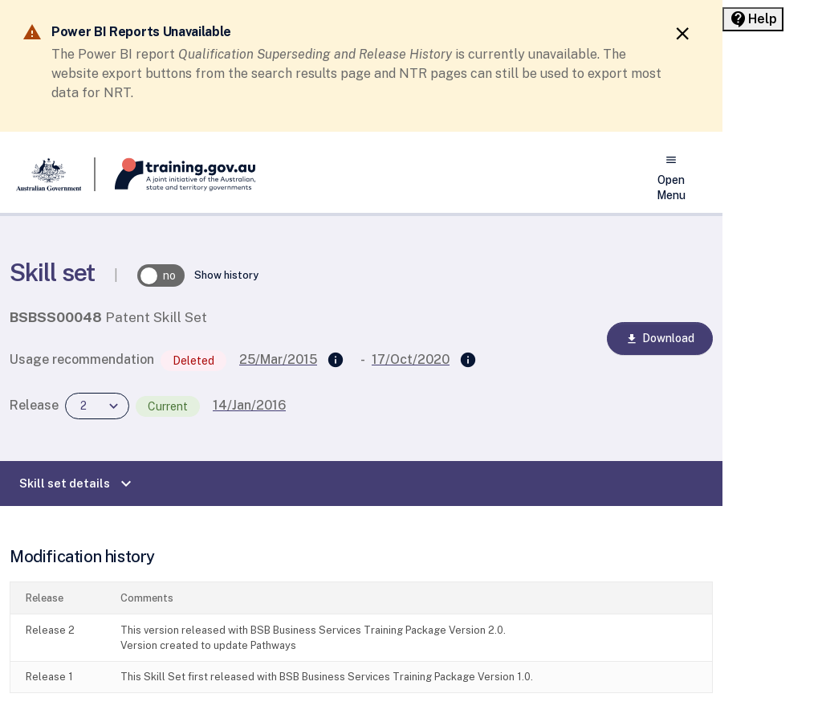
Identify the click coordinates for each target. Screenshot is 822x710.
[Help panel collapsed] (752, 19)
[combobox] (97, 406)
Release (34, 405)
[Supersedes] (335, 360)
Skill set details (77, 483)
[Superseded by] (468, 360)
